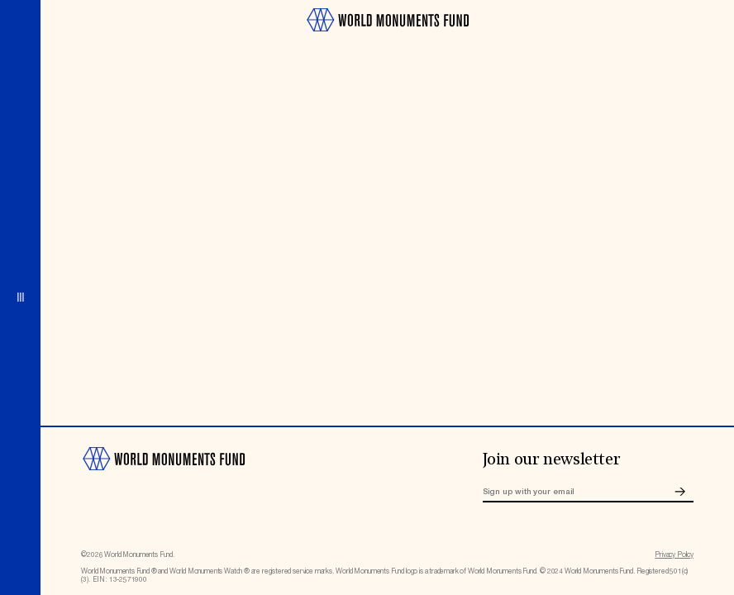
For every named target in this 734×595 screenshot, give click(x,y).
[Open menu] (20, 297)
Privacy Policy (674, 555)
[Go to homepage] (387, 36)
